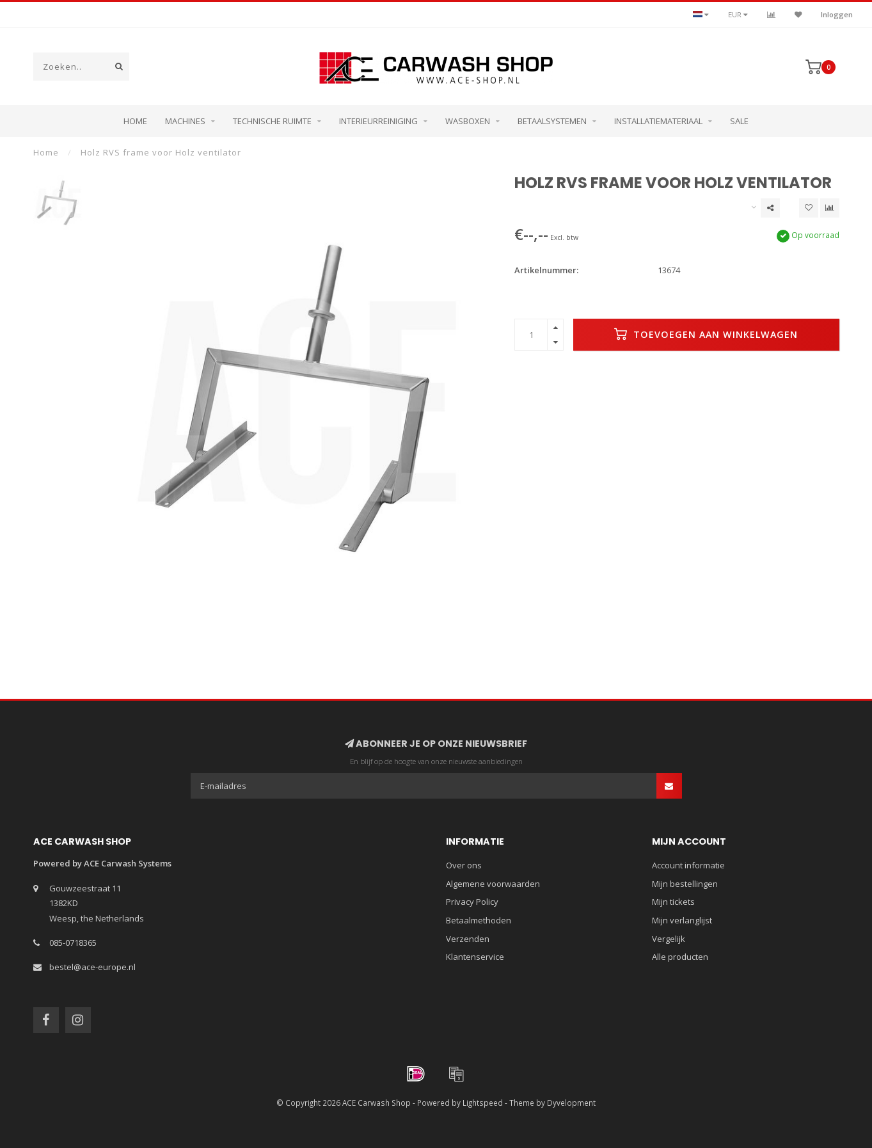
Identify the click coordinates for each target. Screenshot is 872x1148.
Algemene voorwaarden (493, 883)
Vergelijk (668, 939)
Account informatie (688, 865)
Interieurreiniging (378, 121)
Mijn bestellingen (685, 883)
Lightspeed (483, 1102)
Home (135, 121)
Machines (185, 121)
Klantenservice (475, 956)
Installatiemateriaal (658, 121)
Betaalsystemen (552, 121)
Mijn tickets (673, 901)
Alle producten (680, 956)
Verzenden (467, 939)
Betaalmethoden (478, 920)
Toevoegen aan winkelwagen (706, 334)
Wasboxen (467, 121)
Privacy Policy (472, 901)
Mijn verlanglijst (682, 920)
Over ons (464, 865)
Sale (739, 121)
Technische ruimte (272, 121)
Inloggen (837, 14)
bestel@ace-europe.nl (92, 967)
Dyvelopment (571, 1102)
